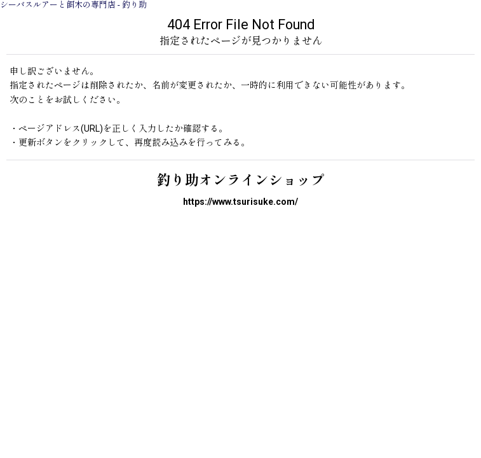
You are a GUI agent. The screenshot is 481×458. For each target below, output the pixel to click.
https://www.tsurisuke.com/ (240, 202)
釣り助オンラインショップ (241, 180)
